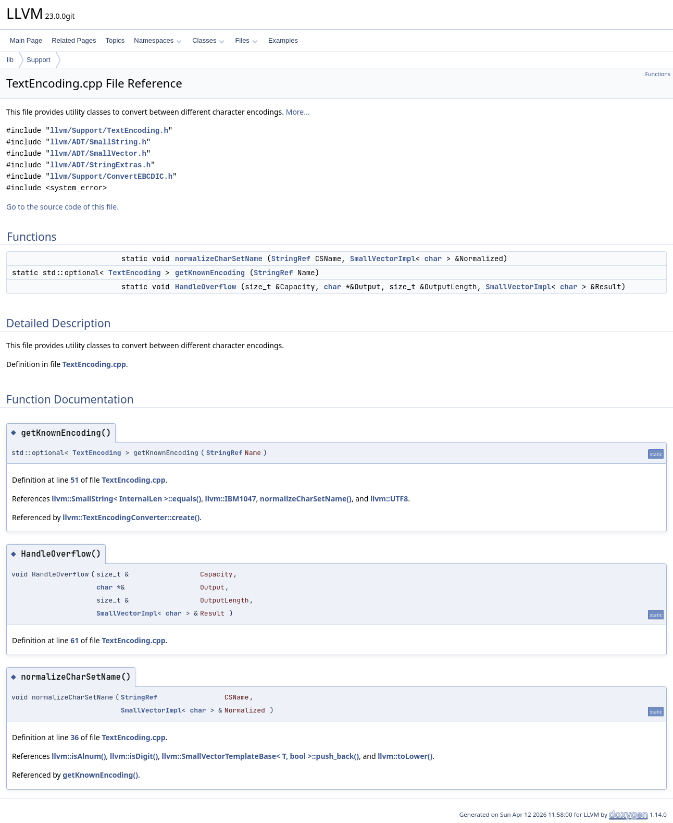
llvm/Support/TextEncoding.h (109, 131)
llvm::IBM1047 (230, 498)
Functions (657, 74)
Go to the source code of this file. (62, 207)
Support (39, 60)
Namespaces (157, 40)
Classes (208, 40)
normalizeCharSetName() (306, 498)
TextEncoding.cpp (94, 364)
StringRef (291, 258)
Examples (283, 40)
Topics (114, 40)
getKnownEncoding (210, 272)
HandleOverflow (205, 286)
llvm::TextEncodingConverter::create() (131, 517)
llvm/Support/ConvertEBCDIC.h (111, 176)
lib (10, 60)
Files (246, 40)
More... (298, 112)
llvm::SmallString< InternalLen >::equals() (126, 498)
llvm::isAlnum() (79, 756)
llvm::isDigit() (134, 756)
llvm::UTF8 (389, 498)
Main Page (26, 40)
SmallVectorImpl (383, 258)
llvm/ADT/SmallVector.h (98, 153)
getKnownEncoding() (100, 775)
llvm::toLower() (405, 756)
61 (74, 640)
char (433, 258)
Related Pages (74, 40)
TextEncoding (134, 272)
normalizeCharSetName (219, 258)
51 (74, 480)
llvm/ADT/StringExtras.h (100, 165)
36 (74, 737)
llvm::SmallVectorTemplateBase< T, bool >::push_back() (260, 756)
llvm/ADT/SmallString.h (98, 142)
